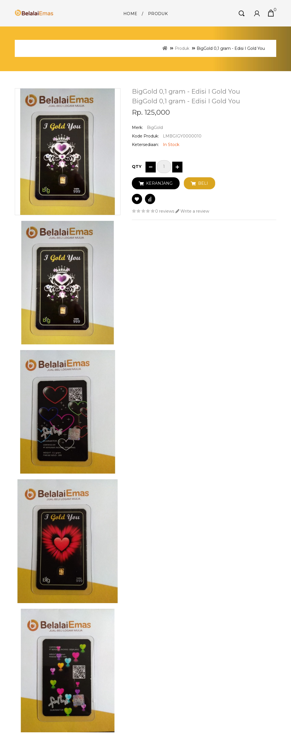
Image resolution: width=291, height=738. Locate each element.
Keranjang (159, 183)
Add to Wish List (137, 199)
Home (130, 13)
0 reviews (164, 211)
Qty (137, 166)
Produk (158, 13)
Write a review (192, 211)
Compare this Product (150, 199)
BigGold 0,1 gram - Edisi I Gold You (231, 48)
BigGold (155, 127)
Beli (203, 183)
